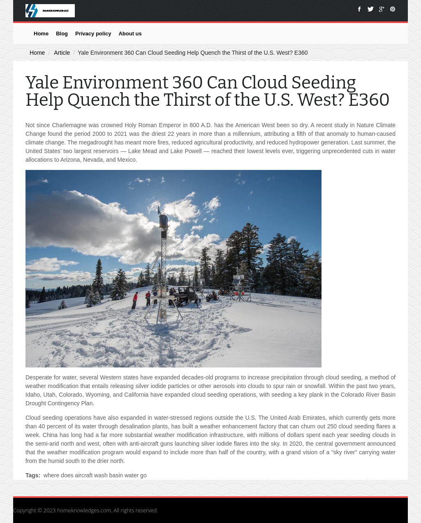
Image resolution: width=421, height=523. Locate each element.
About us (129, 33)
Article (62, 52)
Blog (62, 33)
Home (41, 33)
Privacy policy (93, 33)
